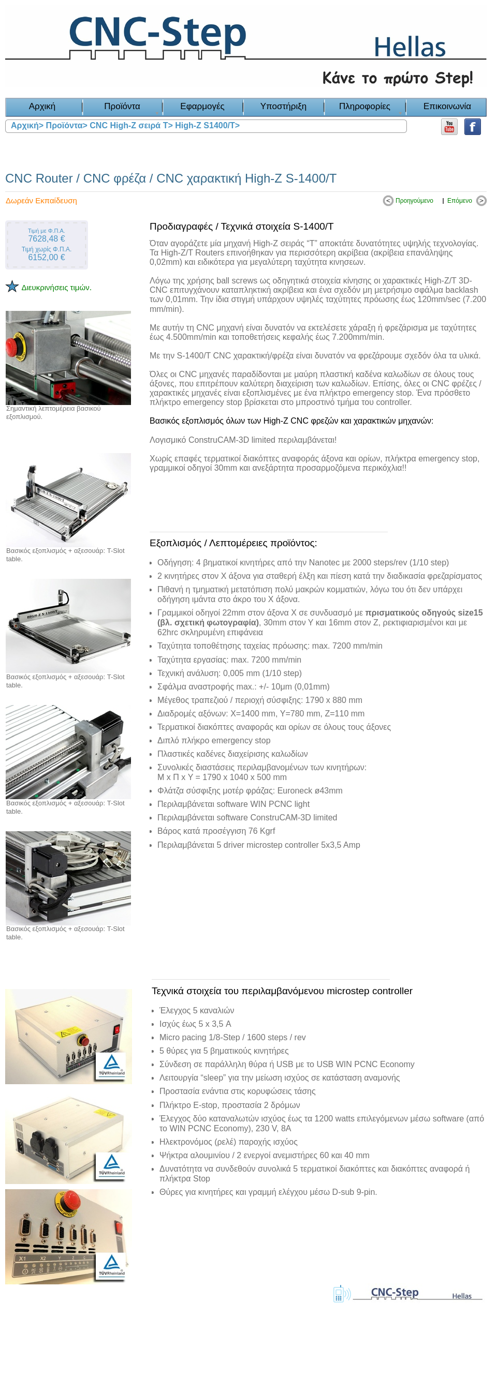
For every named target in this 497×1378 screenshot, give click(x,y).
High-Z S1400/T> (207, 125)
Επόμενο (459, 200)
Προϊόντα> (66, 125)
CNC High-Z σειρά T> (131, 125)
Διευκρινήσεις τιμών (55, 287)
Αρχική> (27, 125)
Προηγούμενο (414, 200)
